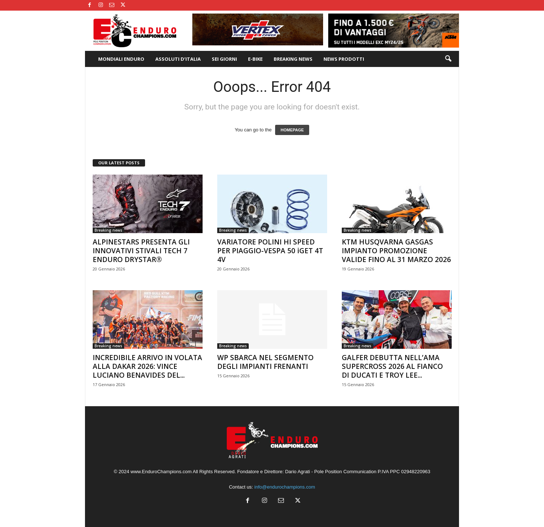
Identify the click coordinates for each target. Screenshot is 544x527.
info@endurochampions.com (284, 487)
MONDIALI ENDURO (121, 59)
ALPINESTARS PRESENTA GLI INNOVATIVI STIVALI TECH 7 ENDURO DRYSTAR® (141, 250)
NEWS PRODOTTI (343, 59)
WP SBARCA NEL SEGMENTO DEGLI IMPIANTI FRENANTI (265, 362)
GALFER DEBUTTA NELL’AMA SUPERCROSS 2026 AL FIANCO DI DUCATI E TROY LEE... (392, 366)
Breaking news (108, 230)
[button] (448, 59)
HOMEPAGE (292, 130)
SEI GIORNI (224, 59)
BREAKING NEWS (293, 59)
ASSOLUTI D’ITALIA (178, 59)
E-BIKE (255, 59)
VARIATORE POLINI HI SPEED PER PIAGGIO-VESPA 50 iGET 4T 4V (270, 250)
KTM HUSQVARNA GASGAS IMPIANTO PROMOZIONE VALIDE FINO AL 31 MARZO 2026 (396, 250)
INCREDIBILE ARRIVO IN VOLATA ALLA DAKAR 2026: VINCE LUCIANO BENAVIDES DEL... (147, 366)
